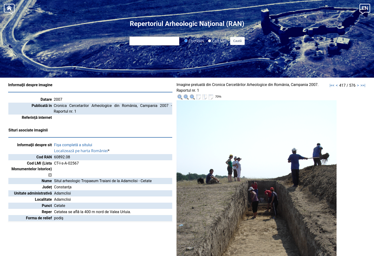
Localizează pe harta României (81, 150)
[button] (364, 8)
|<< (332, 85)
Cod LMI (217, 40)
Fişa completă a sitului (73, 145)
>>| (362, 85)
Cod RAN (194, 40)
